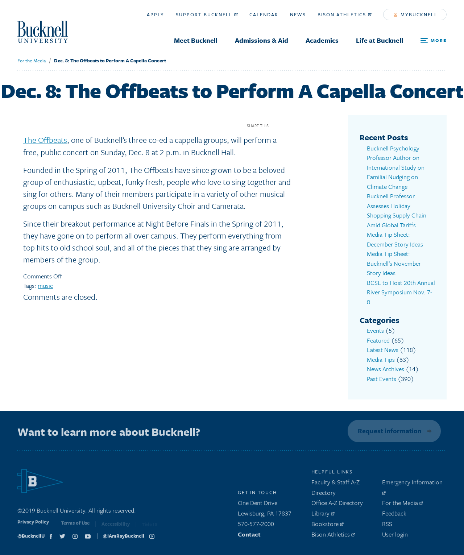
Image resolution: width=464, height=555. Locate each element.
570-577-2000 (256, 525)
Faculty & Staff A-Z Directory (335, 489)
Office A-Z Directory (337, 504)
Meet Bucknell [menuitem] (196, 40)
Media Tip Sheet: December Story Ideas (395, 239)
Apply (155, 14)
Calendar (263, 14)
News (298, 14)
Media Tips (381, 359)
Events (375, 330)
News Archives (385, 368)
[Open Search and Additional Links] (433, 40)
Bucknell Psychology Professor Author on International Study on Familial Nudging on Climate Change (395, 167)
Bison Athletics (345, 14)
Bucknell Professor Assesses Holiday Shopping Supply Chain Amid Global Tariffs (396, 210)
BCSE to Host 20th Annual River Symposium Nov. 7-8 (401, 292)
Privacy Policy (33, 525)
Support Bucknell (207, 14)
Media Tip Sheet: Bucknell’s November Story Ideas (394, 263)
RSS (387, 525)
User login (395, 535)
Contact (249, 535)
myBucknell (416, 14)
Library (323, 514)
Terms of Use (75, 526)
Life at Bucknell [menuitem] (379, 40)
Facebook (276, 125)
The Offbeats (45, 139)
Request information (388, 430)
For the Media (31, 60)
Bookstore (327, 525)
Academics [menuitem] (322, 40)
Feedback (394, 514)
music (45, 285)
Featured (378, 340)
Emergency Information (412, 488)
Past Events (381, 378)
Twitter (289, 125)
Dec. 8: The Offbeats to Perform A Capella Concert (110, 60)
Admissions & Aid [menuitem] (261, 40)
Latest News (382, 349)
